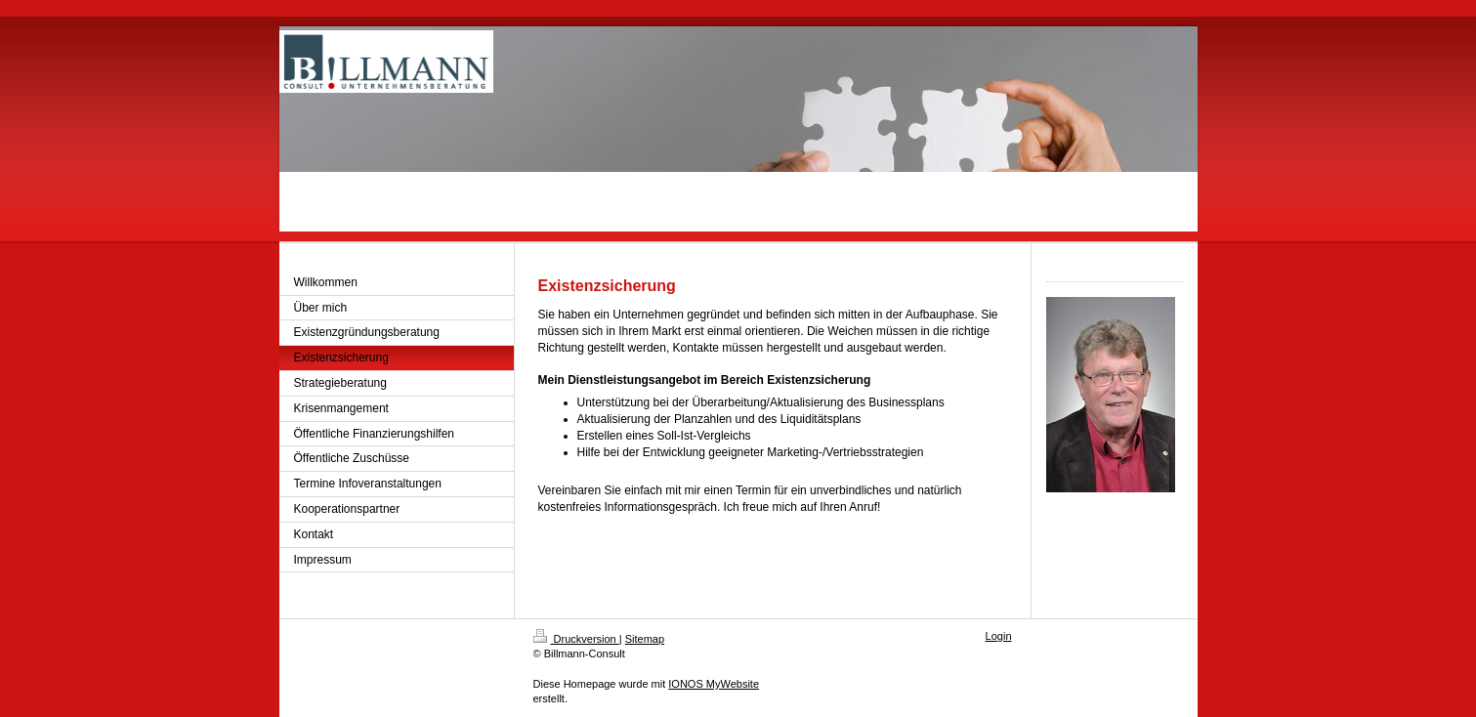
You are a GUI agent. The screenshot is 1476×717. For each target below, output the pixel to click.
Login (999, 636)
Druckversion (576, 639)
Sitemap (644, 639)
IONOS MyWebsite (713, 684)
